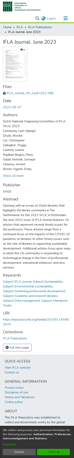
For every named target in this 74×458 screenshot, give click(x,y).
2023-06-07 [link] (12, 107)
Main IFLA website (18, 367)
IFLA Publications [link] (40, 27)
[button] (22, 7)
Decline (19, 452)
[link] (28, 93)
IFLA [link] (19, 27)
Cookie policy (14, 402)
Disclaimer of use (16, 392)
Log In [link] (51, 18)
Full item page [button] (17, 347)
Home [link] (7, 27)
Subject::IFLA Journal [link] (17, 281)
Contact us (12, 372)
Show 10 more (13, 176)
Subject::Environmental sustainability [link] (27, 286)
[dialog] (37, 442)
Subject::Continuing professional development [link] (34, 291)
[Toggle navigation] (65, 18)
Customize (9, 444)
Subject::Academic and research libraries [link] (30, 296)
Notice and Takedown (20, 397)
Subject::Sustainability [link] (47, 281)
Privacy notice (14, 388)
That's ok (53, 452)
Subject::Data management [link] (21, 301)
